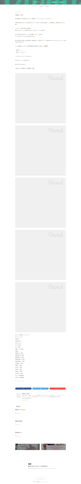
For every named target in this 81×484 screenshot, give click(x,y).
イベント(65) (17, 380)
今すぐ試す (55, 2)
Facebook (47, 6)
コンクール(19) (21, 380)
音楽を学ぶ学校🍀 (18, 421)
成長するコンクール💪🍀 (20, 409)
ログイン (62, 2)
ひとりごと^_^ (34, 6)
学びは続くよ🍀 (18, 432)
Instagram (41, 6)
